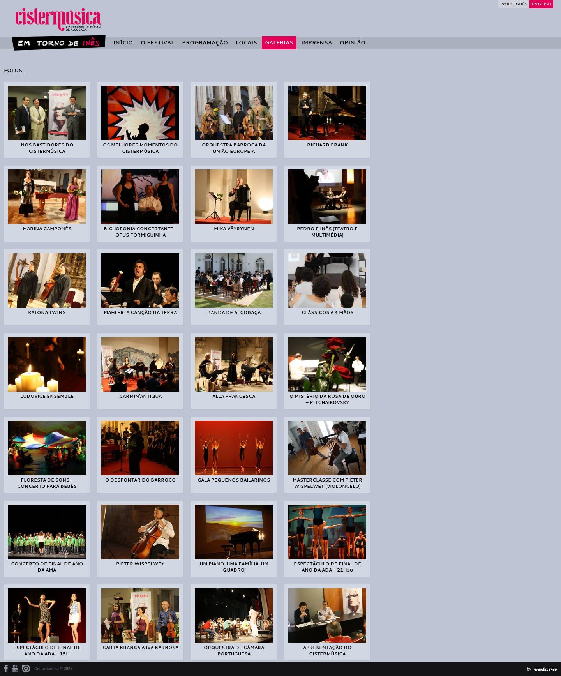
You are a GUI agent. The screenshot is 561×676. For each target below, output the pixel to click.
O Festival (157, 42)
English (541, 4)
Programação (205, 42)
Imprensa (316, 42)
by (529, 669)
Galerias (279, 42)
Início (123, 42)
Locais (246, 42)
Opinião (352, 42)
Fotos (13, 70)
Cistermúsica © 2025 (53, 669)
